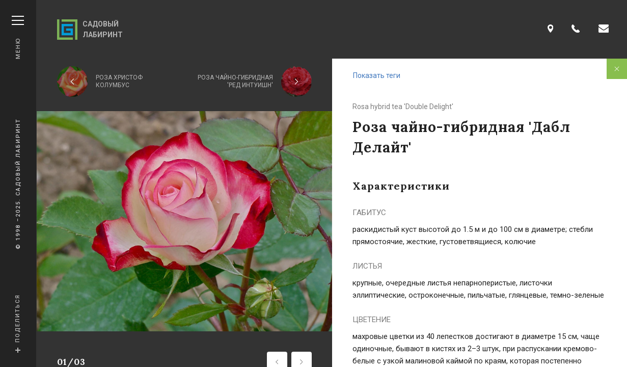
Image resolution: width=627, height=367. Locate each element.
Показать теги (376, 75)
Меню (18, 37)
